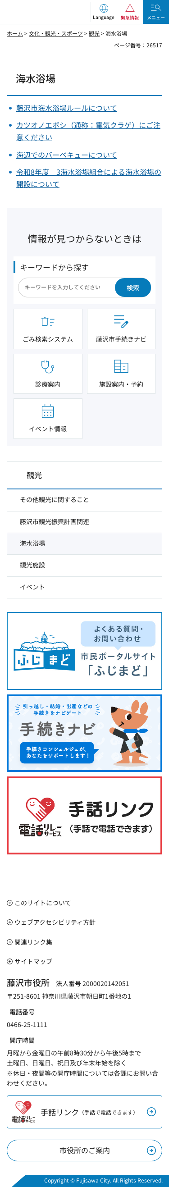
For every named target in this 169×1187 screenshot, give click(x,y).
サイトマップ (33, 961)
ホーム (15, 33)
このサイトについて (42, 902)
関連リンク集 (33, 941)
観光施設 (32, 564)
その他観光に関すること (54, 499)
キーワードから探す (54, 267)
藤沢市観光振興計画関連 (54, 521)
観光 (94, 33)
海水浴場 (32, 543)
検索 (133, 287)
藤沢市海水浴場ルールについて (66, 107)
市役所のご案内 (84, 1150)
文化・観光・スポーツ (56, 33)
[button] (104, 12)
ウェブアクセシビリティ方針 (55, 922)
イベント (32, 586)
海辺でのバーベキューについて (66, 154)
